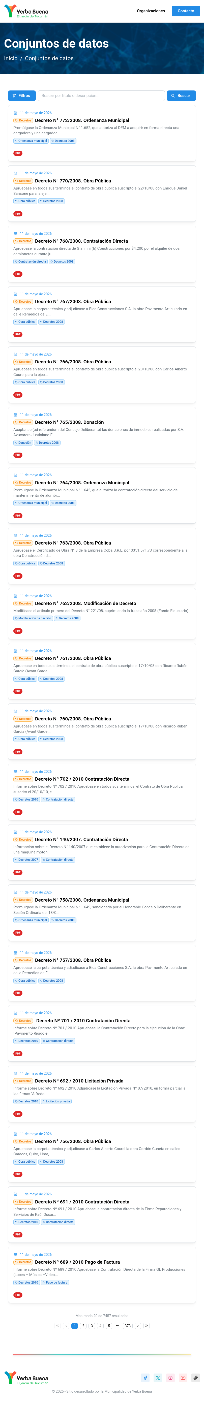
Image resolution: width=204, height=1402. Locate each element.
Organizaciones (151, 11)
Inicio (11, 58)
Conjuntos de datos (49, 58)
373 (128, 1326)
